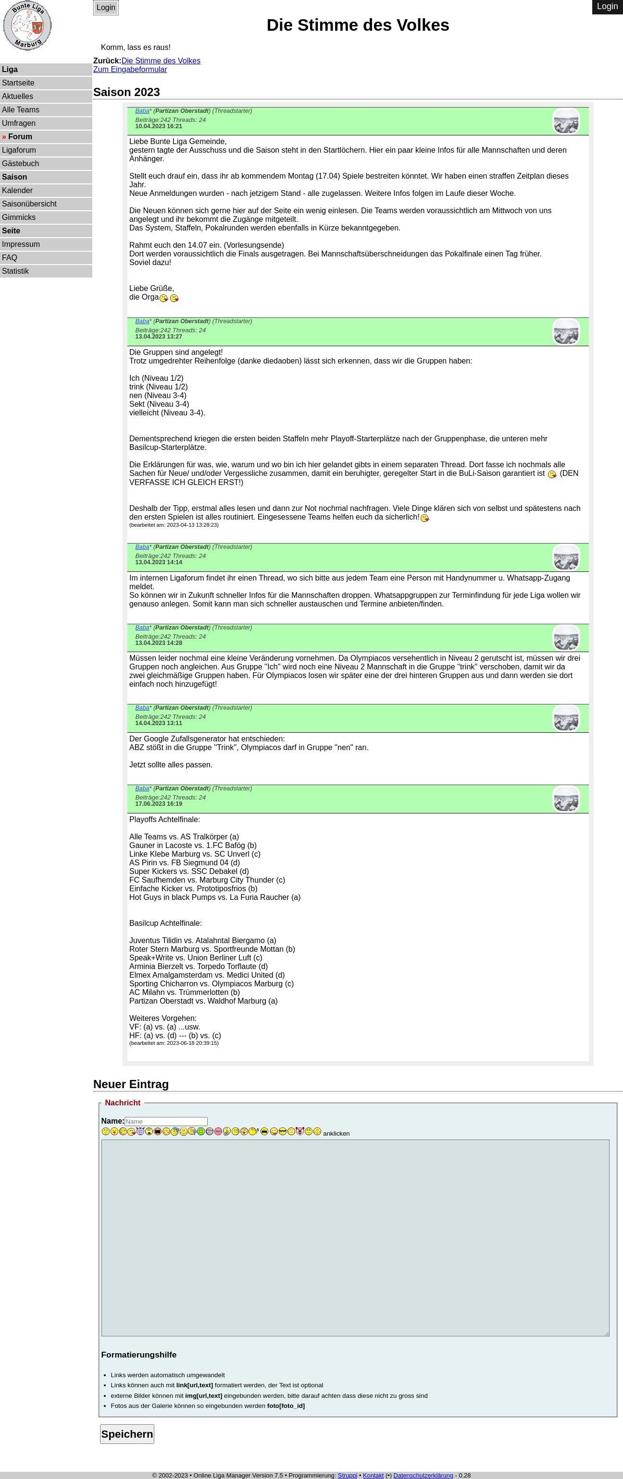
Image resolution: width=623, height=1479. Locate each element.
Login (106, 7)
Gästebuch (20, 163)
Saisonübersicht (29, 204)
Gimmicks (19, 217)
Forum (20, 137)
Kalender (17, 190)
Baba (142, 111)
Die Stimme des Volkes (161, 61)
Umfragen (19, 123)
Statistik (15, 271)
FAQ (9, 258)
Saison (14, 177)
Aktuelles (17, 96)
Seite (11, 231)
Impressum (21, 244)
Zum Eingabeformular (130, 69)
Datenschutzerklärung (423, 1475)
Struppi (348, 1475)
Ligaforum (19, 150)
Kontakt (373, 1475)
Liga (10, 69)
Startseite (18, 83)
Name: (113, 1121)
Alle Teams (20, 110)
